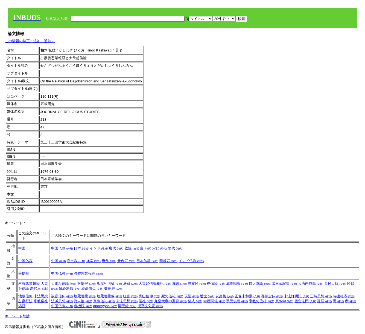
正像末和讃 (247, 296)
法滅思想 (62, 301)
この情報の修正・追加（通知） (30, 41)
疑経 (324, 301)
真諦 (179, 283)
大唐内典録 (310, 283)
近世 (207, 296)
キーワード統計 (17, 316)
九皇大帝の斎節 (170, 301)
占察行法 (25, 301)
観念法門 (305, 301)
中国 (21, 248)
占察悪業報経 (88, 273)
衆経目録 (335, 283)
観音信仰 (62, 296)
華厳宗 (168, 261)
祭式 (195, 301)
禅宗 (93, 261)
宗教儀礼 (41, 301)
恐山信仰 (149, 296)
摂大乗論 (260, 283)
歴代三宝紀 (39, 288)
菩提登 (23, 273)
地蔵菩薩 (85, 296)
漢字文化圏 (150, 306)
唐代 (116, 248)
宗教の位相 (261, 301)
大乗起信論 (64, 283)
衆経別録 (70, 288)
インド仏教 (191, 261)
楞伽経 (216, 283)
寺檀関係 (214, 301)
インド (99, 248)
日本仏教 (147, 261)
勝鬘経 (197, 283)
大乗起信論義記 (155, 283)
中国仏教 (62, 248)
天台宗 (126, 261)
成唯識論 (237, 283)
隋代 (175, 248)
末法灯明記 (296, 296)
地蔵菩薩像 (109, 296)
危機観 (83, 306)
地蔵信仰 (25, 296)
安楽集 (224, 296)
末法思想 (41, 296)
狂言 (130, 296)
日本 (81, 248)
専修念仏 (272, 296)
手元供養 (237, 301)
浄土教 (76, 261)
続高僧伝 (92, 288)
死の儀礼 (172, 296)
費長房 (113, 288)
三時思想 (321, 296)
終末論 (83, 301)
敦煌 (131, 248)
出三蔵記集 (284, 283)
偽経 (21, 306)
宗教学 (284, 301)
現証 (191, 296)
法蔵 (130, 283)
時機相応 (344, 296)
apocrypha (105, 306)
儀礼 (146, 301)
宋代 (159, 248)
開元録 (127, 306)
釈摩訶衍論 (109, 283)
